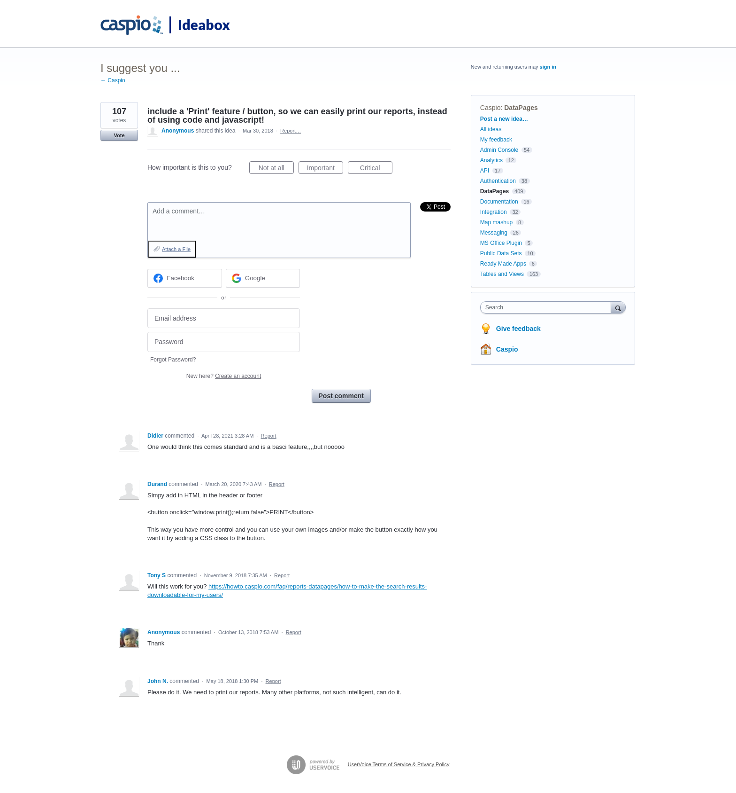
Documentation (499, 201)
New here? (223, 376)
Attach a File (176, 249)
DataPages (521, 107)
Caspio (490, 107)
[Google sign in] (263, 278)
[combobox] (548, 307)
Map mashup (496, 222)
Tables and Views (502, 274)
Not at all (276, 169)
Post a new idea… (504, 119)
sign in (548, 67)
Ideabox (204, 24)
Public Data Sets (501, 253)
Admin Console (499, 150)
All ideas (490, 129)
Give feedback (518, 328)
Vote (119, 135)
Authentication (498, 181)
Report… (290, 130)
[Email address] (223, 318)
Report (268, 436)
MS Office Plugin (501, 243)
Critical (376, 169)
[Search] (618, 307)
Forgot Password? (173, 359)
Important (325, 169)
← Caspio (112, 80)
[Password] (223, 342)
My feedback (496, 139)
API (484, 170)
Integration (493, 212)
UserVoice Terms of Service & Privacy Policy (399, 764)
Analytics (491, 160)
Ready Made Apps (503, 263)
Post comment (341, 396)
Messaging (493, 232)
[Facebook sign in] (184, 278)
